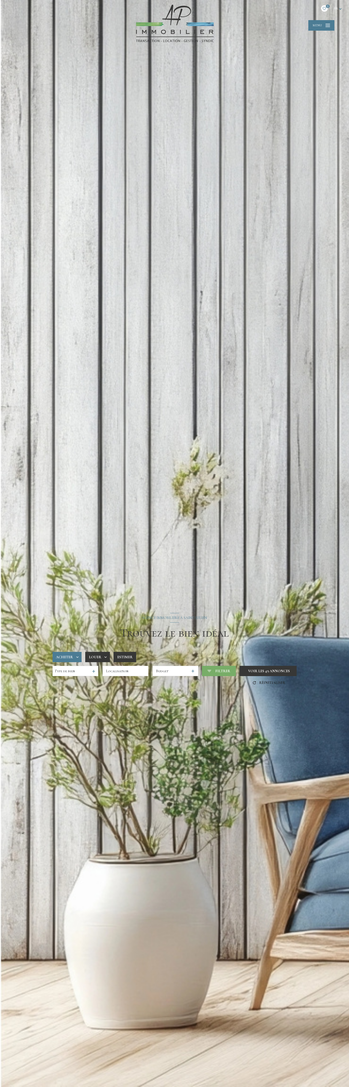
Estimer (125, 657)
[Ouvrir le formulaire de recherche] (219, 671)
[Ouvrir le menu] (321, 25)
